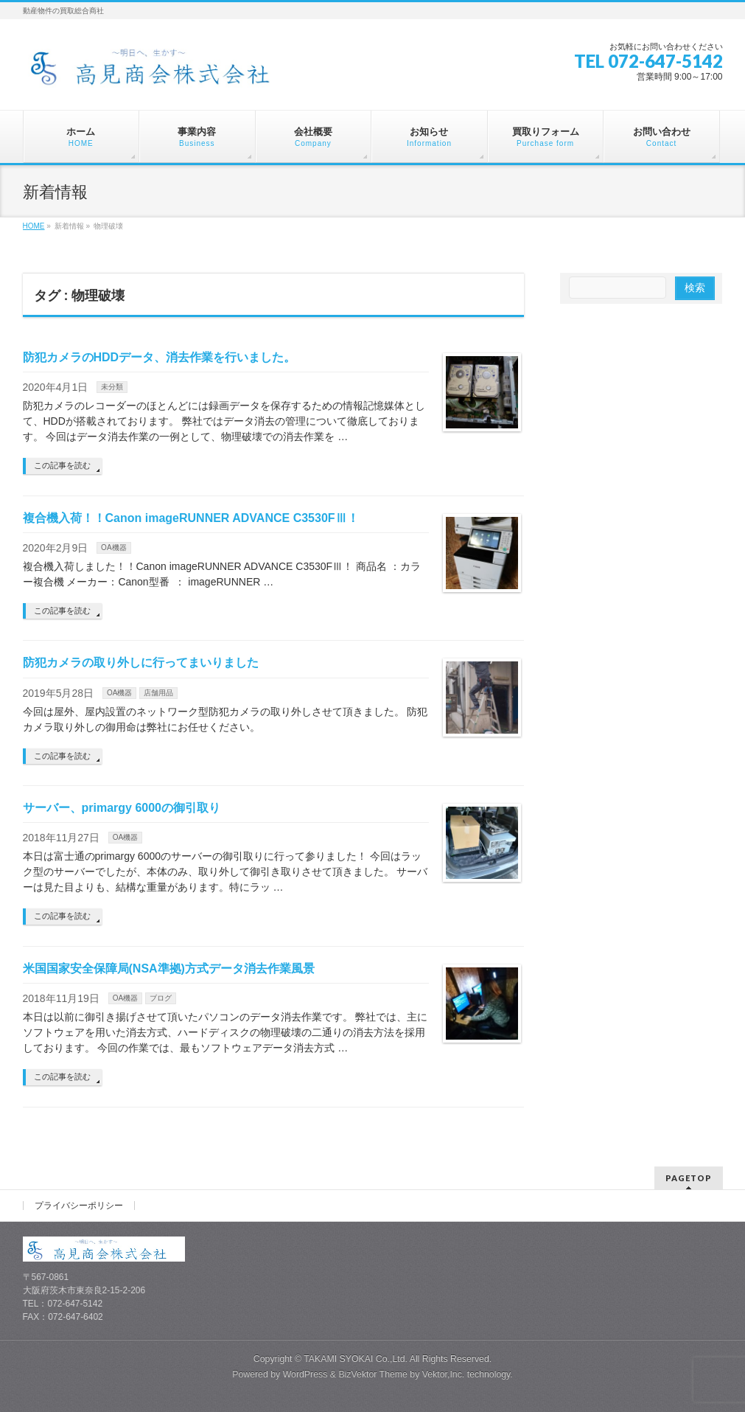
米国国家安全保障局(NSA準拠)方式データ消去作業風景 (169, 968)
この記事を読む (62, 465)
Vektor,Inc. (443, 1374)
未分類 (112, 387)
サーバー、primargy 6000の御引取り (122, 807)
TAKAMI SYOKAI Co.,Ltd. (356, 1359)
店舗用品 (158, 693)
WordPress (305, 1374)
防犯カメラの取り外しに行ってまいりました (141, 662)
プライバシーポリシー (79, 1205)
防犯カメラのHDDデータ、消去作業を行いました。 (159, 357)
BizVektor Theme (373, 1374)
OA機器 (113, 547)
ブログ (161, 998)
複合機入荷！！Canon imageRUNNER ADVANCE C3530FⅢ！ (191, 518)
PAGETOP (688, 1178)
